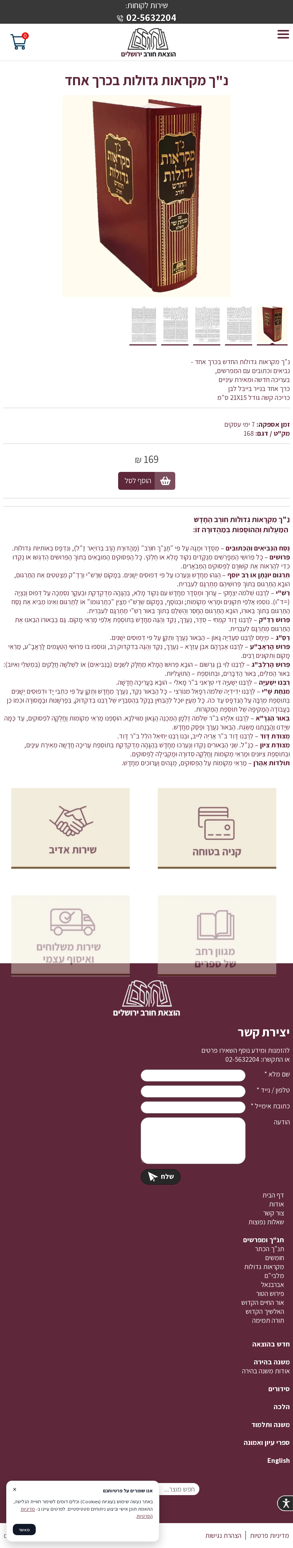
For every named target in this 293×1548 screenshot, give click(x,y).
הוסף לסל (138, 480)
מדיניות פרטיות (269, 1535)
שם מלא (277, 1073)
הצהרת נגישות (223, 1535)
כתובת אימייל (270, 1105)
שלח (160, 1176)
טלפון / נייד (273, 1089)
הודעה (282, 1121)
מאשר (24, 1529)
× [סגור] (14, 1489)
